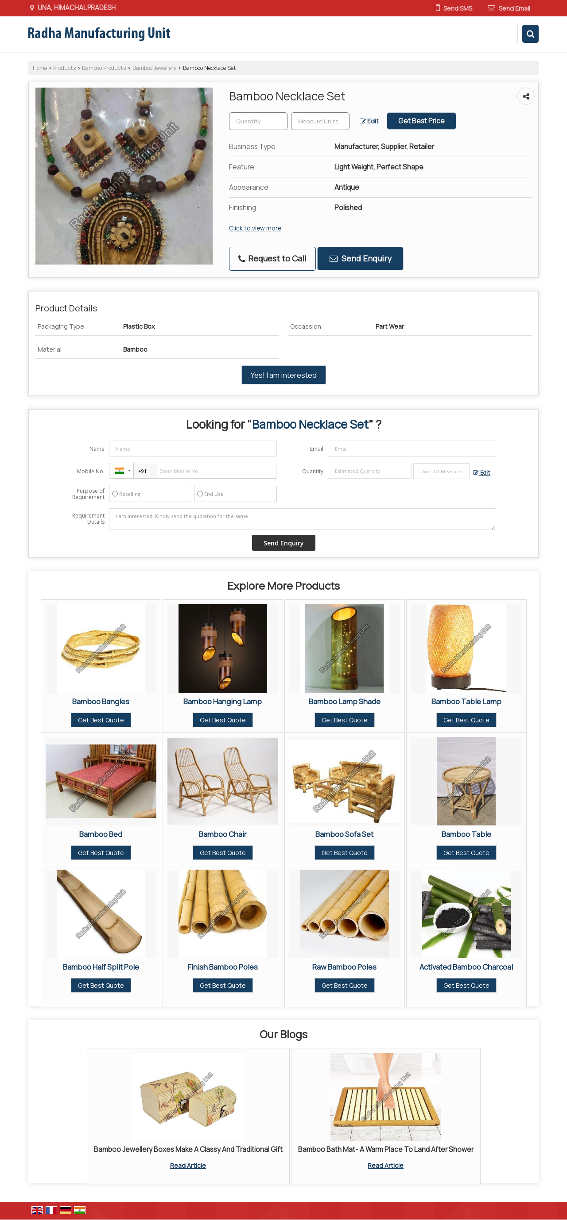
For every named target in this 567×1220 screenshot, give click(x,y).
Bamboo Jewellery (154, 68)
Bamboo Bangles (100, 701)
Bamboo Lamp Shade (345, 701)
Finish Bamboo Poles (223, 967)
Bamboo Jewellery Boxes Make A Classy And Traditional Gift (188, 1149)
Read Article (188, 1165)
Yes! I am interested (284, 375)
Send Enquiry (361, 258)
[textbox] (320, 121)
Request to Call (272, 258)
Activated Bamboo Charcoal (466, 967)
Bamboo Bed (100, 834)
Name (97, 449)
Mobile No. (91, 471)
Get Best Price (421, 121)
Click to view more (255, 228)
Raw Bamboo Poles (344, 967)
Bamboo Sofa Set (344, 834)
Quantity (312, 471)
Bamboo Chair (223, 834)
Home (40, 68)
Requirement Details (88, 519)
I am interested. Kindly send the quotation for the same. (302, 518)
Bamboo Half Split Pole (101, 967)
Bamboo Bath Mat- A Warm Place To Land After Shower (386, 1149)
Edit (369, 121)
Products (64, 68)
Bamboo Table (466, 834)
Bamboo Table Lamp (466, 701)
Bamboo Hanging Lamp (222, 701)
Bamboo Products (104, 68)
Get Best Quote (101, 720)
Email (316, 449)
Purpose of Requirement (88, 494)
